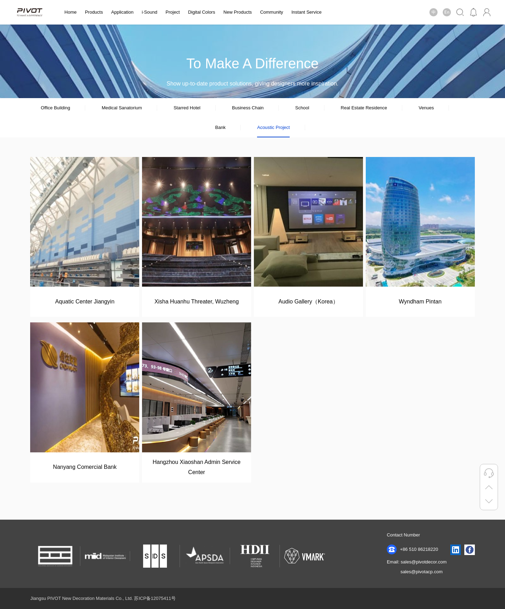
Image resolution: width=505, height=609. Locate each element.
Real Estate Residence (364, 107)
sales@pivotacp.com (421, 571)
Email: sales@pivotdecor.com (417, 561)
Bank (220, 127)
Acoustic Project (273, 127)
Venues (426, 107)
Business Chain (247, 107)
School (302, 107)
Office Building (55, 107)
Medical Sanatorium (122, 107)
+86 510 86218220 (412, 549)
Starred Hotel (187, 107)
